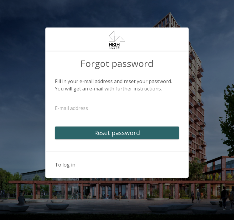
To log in (65, 164)
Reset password (117, 133)
